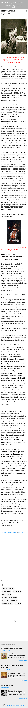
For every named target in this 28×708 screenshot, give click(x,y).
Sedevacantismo (7, 603)
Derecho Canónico (8, 588)
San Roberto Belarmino (9, 600)
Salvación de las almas (9, 597)
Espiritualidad (6, 591)
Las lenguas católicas (14, 2)
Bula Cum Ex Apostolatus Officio (8, 532)
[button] (26, 11)
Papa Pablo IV (6, 594)
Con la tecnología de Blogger (14, 705)
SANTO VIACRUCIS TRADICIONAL (11, 648)
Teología (18, 603)
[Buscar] (26, 3)
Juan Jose (20, 532)
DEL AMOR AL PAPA (7, 685)
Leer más (23, 661)
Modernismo (17, 591)
